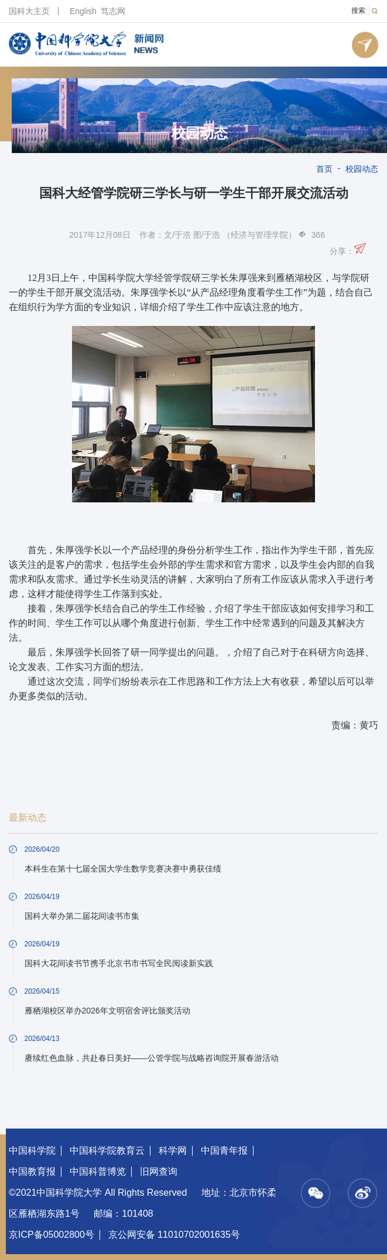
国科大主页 (29, 11)
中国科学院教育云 (107, 1150)
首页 (324, 168)
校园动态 (200, 133)
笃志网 (113, 11)
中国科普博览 (98, 1171)
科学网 (173, 1150)
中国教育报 (32, 1171)
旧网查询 (158, 1171)
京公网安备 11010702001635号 (174, 1235)
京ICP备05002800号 (51, 1235)
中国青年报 (224, 1150)
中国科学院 (32, 1150)
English (83, 11)
